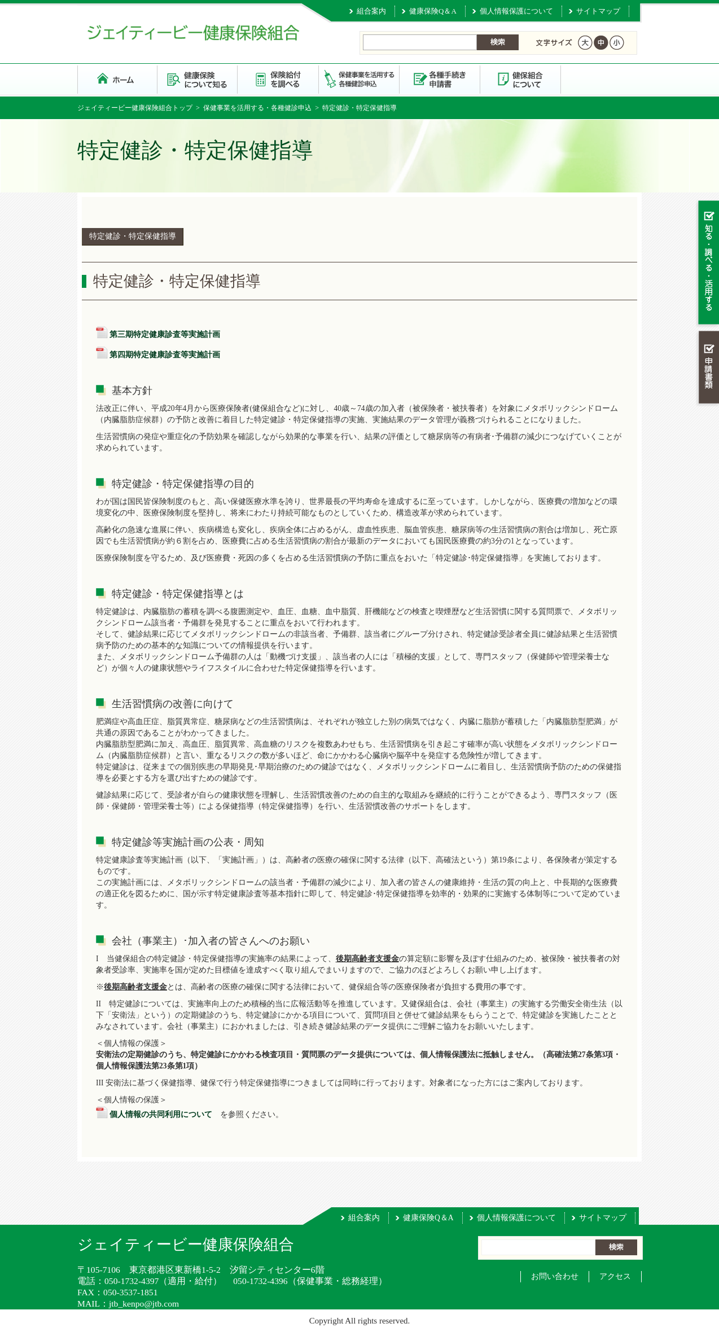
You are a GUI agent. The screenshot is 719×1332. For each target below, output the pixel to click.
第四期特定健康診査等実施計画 (164, 354)
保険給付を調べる (278, 79)
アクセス (615, 1276)
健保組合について (520, 79)
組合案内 (371, 11)
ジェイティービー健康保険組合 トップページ (117, 79)
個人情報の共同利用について (160, 1114)
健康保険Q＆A (433, 11)
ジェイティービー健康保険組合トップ (134, 108)
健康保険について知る (197, 79)
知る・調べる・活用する (707, 263)
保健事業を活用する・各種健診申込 (359, 79)
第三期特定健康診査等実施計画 (164, 334)
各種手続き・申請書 (440, 79)
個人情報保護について (516, 11)
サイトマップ (598, 11)
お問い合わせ (554, 1276)
